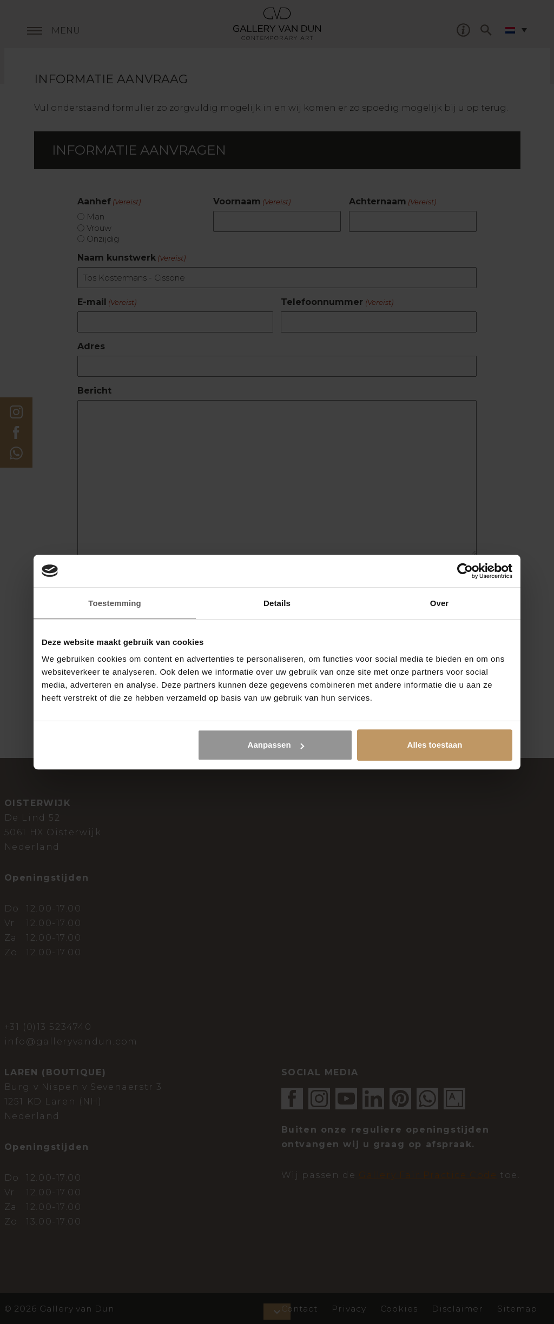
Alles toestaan (435, 744)
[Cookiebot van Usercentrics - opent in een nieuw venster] (465, 571)
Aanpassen (276, 744)
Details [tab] (277, 603)
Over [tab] (439, 603)
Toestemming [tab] (114, 603)
